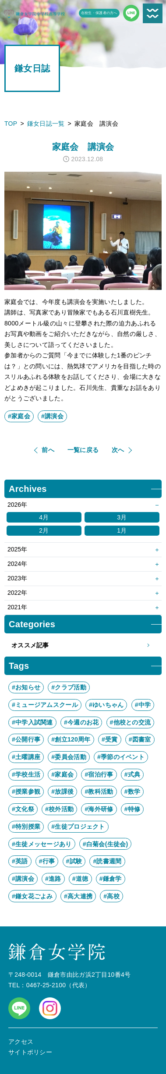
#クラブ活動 (68, 687)
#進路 (53, 878)
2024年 (17, 563)
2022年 (17, 592)
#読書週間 (107, 861)
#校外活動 (59, 809)
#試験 (74, 861)
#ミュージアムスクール (45, 704)
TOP (10, 123)
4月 (44, 517)
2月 (44, 530)
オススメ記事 (83, 645)
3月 (122, 517)
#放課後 (62, 791)
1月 (122, 530)
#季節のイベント (121, 756)
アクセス (20, 1041)
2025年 (17, 549)
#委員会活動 (68, 756)
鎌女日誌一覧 (46, 123)
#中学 (143, 704)
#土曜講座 (26, 756)
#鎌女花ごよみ (32, 896)
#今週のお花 (81, 722)
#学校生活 (26, 774)
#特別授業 (26, 826)
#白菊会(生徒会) (105, 844)
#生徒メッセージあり (42, 844)
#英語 (20, 861)
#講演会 (52, 416)
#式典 (132, 774)
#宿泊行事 (99, 774)
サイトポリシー (30, 1052)
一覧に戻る (83, 449)
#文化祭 (23, 809)
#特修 (132, 809)
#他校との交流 (130, 722)
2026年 (17, 504)
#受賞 (110, 739)
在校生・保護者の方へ (99, 13)
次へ (118, 449)
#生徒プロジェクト (78, 826)
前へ (48, 449)
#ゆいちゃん (106, 704)
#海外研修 (99, 809)
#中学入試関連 (32, 722)
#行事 (47, 861)
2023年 (17, 578)
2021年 (17, 607)
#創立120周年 (70, 739)
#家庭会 (19, 416)
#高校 (111, 896)
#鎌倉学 (110, 878)
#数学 (132, 791)
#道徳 (80, 878)
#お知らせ (26, 687)
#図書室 (140, 739)
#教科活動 (99, 791)
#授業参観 (26, 791)
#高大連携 (78, 896)
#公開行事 (26, 739)
